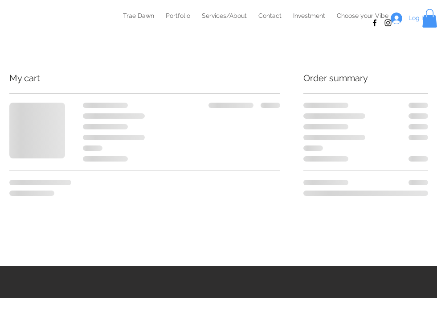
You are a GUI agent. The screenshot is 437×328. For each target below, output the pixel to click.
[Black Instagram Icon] (388, 22)
